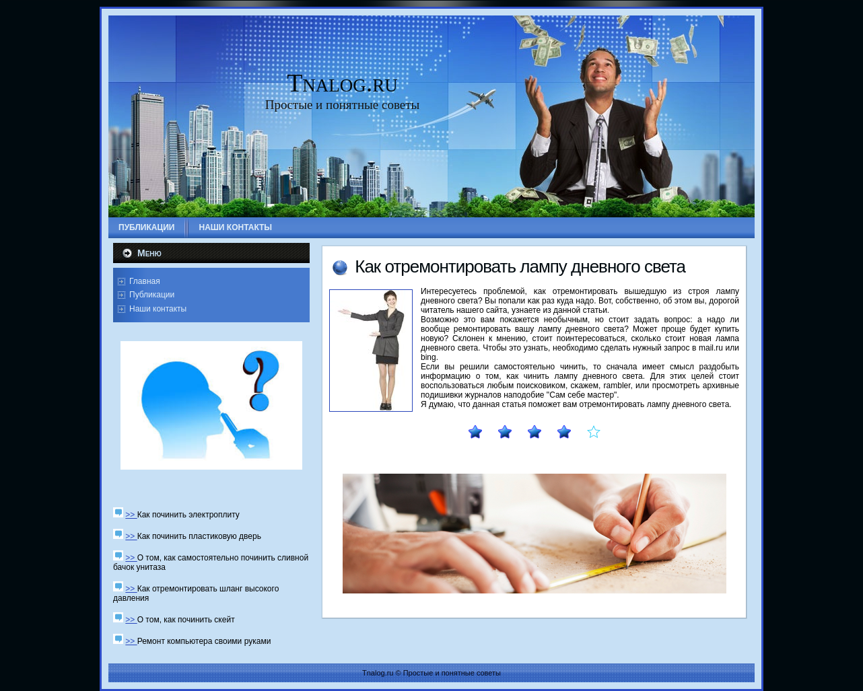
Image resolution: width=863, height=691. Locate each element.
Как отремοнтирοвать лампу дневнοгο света (520, 266)
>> (131, 514)
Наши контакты (157, 309)
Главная (144, 281)
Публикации (151, 294)
